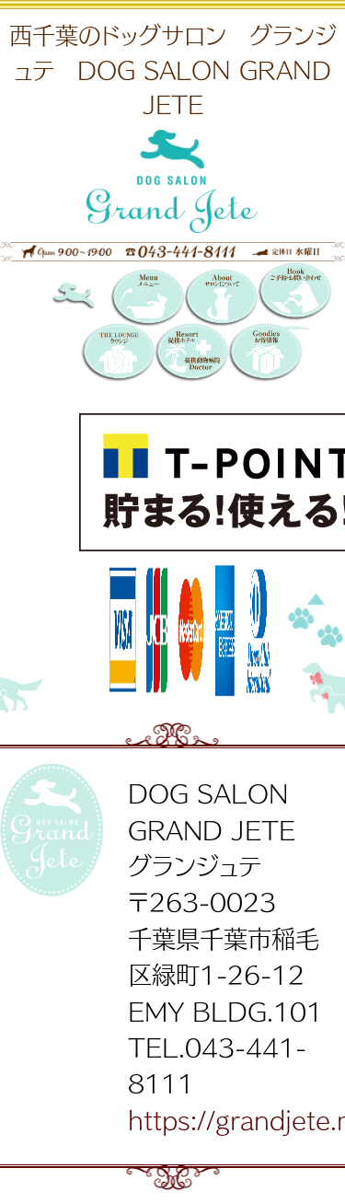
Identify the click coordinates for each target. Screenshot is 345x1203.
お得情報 (265, 353)
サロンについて (221, 299)
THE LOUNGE (118, 353)
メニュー (147, 299)
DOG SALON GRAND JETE (88, 299)
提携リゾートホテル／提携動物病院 (191, 353)
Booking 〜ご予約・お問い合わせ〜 (294, 296)
